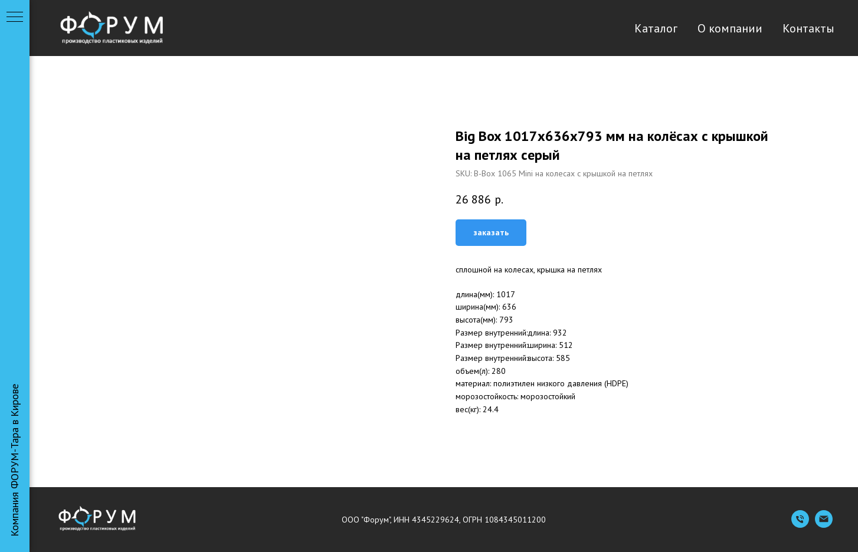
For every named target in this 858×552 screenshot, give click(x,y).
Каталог (655, 28)
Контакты (808, 28)
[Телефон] (800, 525)
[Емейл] (824, 525)
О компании (729, 28)
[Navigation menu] (14, 18)
